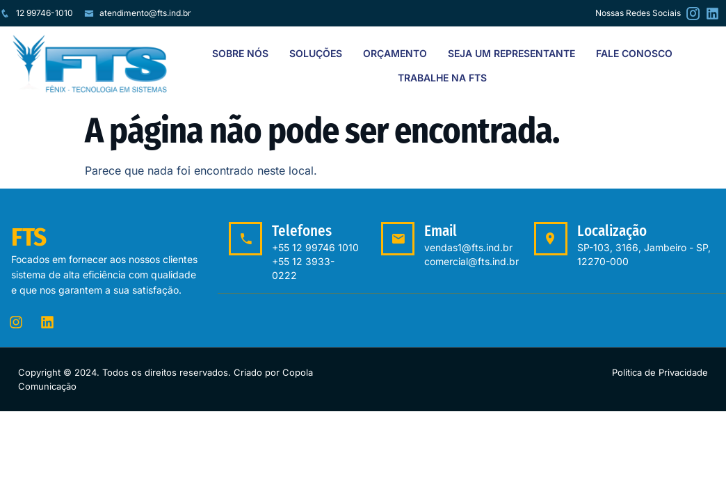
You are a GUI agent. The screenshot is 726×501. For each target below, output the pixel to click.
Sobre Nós (240, 53)
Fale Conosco (634, 53)
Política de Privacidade (660, 372)
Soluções (315, 53)
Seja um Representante (511, 53)
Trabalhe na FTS (442, 78)
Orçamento (395, 53)
